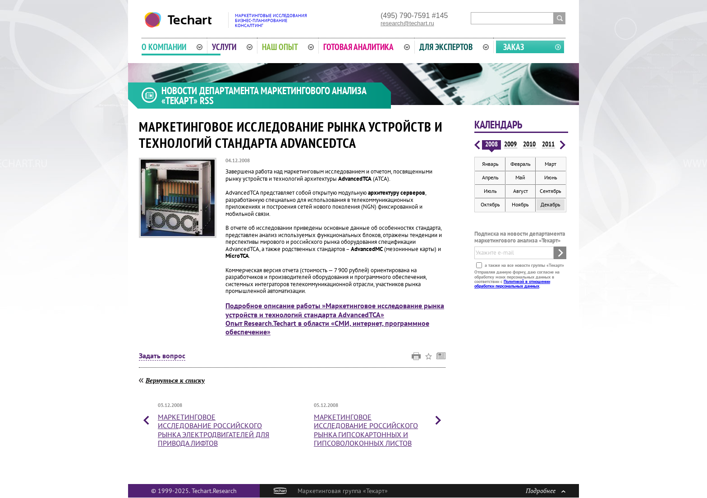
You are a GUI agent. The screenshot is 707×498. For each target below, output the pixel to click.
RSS (207, 100)
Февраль (520, 163)
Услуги (232, 46)
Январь (490, 163)
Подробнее (545, 490)
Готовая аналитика (366, 46)
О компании (172, 46)
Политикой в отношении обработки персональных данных (512, 284)
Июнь (550, 177)
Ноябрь (520, 204)
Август (520, 190)
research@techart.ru (407, 23)
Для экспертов (454, 46)
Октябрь (490, 204)
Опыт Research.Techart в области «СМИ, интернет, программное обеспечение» (327, 327)
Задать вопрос (162, 356)
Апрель (490, 177)
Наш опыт (288, 46)
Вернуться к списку (175, 380)
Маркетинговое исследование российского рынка (213, 430)
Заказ (513, 46)
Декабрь (550, 204)
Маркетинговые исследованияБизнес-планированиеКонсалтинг (271, 20)
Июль (490, 190)
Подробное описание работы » (334, 310)
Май (520, 177)
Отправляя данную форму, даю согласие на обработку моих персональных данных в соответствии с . (517, 279)
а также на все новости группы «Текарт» (523, 265)
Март (550, 163)
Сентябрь (550, 190)
